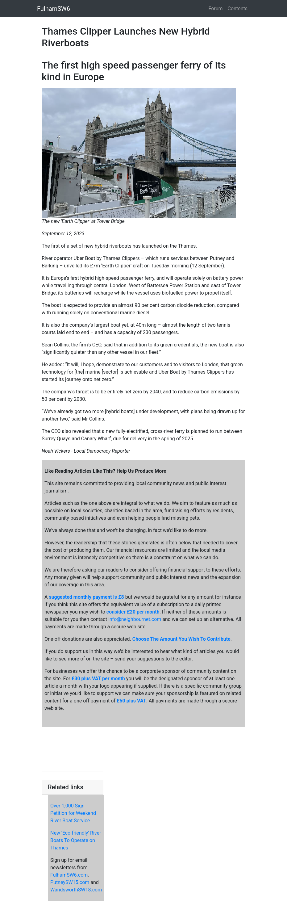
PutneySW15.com (69, 882)
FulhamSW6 (53, 8)
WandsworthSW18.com (76, 890)
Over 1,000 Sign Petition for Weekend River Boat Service (73, 813)
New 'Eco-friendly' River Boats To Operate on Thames (75, 840)
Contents (237, 8)
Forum (216, 8)
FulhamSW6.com (69, 875)
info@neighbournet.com (134, 619)
